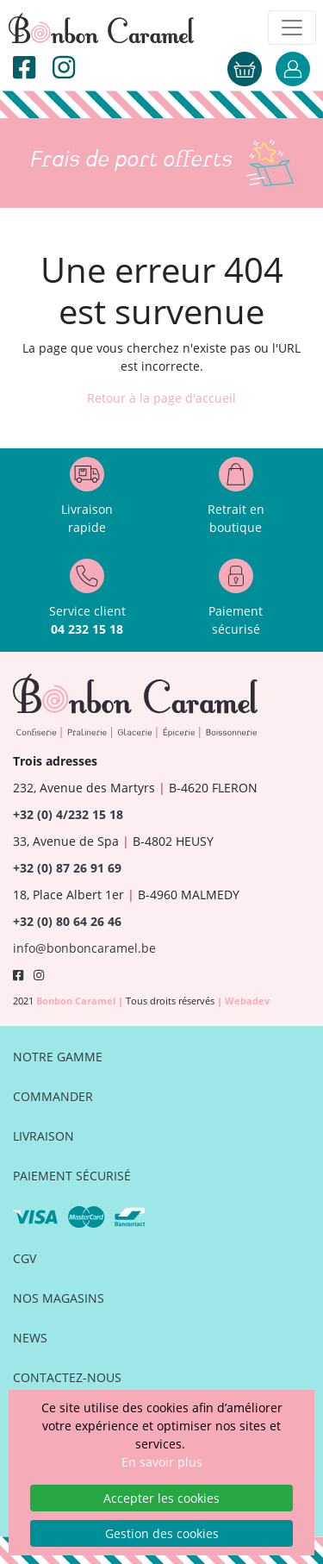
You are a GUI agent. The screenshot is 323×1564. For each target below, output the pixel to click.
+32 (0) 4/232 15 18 (68, 814)
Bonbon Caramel (77, 1000)
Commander (53, 1096)
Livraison (43, 1136)
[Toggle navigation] (292, 27)
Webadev (247, 1000)
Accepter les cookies (161, 1498)
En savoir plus (161, 1462)
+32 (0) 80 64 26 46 (67, 921)
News (30, 1337)
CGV (24, 1258)
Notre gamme (57, 1056)
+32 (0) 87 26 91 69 (67, 868)
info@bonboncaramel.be (84, 948)
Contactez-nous (67, 1377)
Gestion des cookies (162, 1533)
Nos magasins (58, 1298)
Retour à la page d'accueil (161, 398)
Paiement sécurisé (72, 1175)
